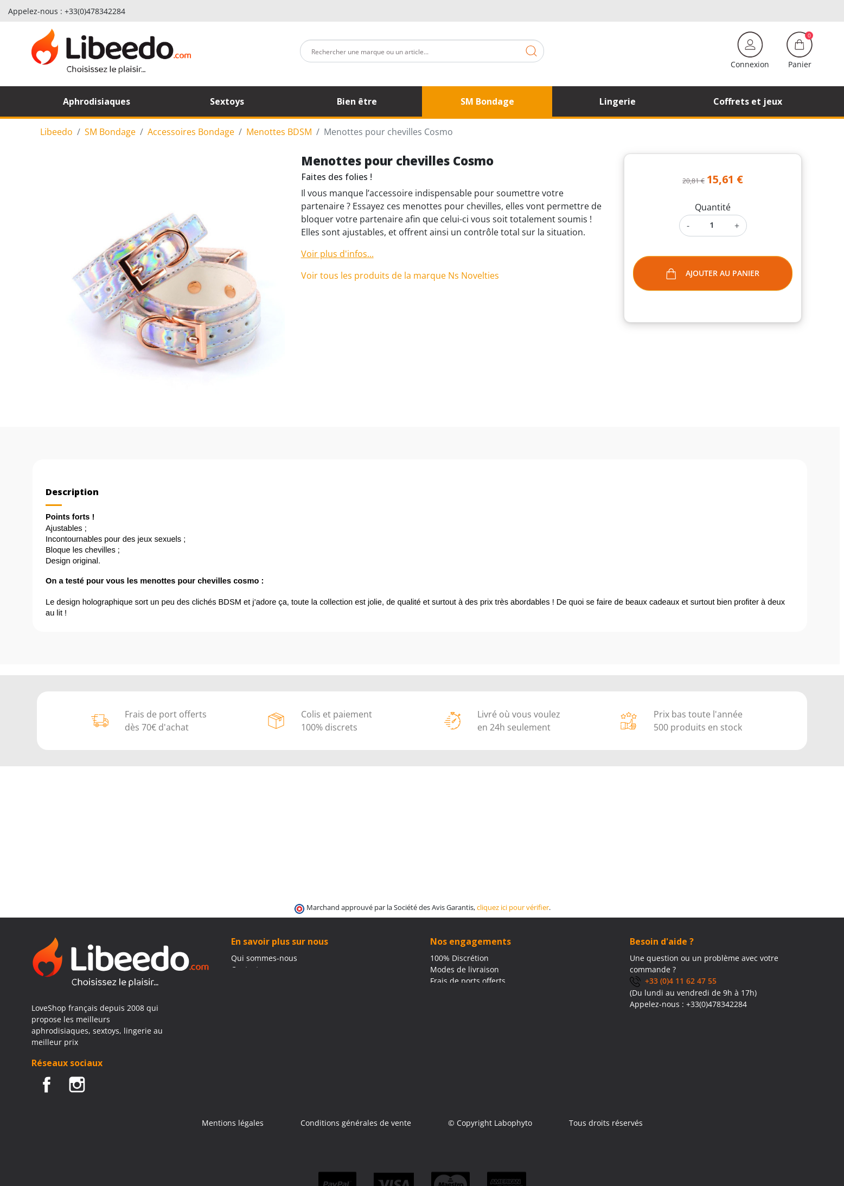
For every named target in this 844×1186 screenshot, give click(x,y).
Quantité (713, 207)
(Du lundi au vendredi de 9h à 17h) (693, 993)
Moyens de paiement (468, 992)
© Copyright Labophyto (490, 1123)
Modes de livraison (464, 969)
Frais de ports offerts (468, 981)
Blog (239, 981)
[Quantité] (712, 224)
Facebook (46, 1084)
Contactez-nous (259, 969)
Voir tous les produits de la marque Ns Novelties (400, 275)
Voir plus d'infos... (337, 254)
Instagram (77, 1084)
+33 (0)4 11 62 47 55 (673, 981)
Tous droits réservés (606, 1123)
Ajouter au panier (712, 273)
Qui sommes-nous (264, 958)
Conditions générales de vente (355, 1123)
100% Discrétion (459, 958)
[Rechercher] (422, 51)
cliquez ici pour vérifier (513, 907)
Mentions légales (233, 1123)
